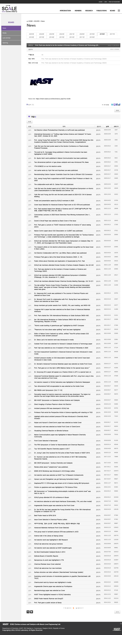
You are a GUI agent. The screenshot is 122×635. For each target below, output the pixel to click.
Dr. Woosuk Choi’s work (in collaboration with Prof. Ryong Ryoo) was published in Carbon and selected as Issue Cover (61, 300)
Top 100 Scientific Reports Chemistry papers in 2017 (51, 449)
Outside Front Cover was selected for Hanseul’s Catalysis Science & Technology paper (63, 344)
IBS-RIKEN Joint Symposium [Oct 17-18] (48, 390)
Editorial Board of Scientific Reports (46, 556)
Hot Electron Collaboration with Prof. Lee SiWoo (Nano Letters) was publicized (60, 253)
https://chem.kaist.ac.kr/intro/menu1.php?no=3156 (53, 99)
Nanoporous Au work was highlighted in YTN (49, 560)
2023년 (51, 34)
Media (4, 33)
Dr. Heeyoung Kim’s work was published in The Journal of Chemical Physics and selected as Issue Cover (61, 294)
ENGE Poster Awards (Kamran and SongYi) (48, 598)
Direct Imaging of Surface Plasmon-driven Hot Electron (52, 404)
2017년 (112, 34)
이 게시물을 (105, 105)
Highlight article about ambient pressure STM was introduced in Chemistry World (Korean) (61, 417)
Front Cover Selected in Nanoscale (45, 441)
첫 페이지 (67, 608)
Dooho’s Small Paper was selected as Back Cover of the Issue (55, 221)
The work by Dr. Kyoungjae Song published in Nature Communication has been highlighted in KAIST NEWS (60, 153)
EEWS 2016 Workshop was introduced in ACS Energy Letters (54, 471)
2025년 (31, 34)
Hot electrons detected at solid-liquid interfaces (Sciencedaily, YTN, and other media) (63, 501)
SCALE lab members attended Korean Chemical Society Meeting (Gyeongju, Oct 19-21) (63, 281)
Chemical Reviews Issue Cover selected (47, 564)
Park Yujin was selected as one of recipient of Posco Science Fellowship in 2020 (61, 348)
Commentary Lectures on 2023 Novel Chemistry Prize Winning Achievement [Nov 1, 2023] (62, 216)
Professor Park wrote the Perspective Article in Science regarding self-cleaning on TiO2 (63, 412)
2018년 (102, 34)
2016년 (31, 37)
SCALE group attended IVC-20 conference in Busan (51, 497)
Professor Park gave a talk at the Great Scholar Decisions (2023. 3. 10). (58, 257)
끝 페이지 (79, 608)
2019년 (92, 34)
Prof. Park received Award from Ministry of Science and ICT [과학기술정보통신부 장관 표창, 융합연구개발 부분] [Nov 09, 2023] (62, 210)
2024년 (41, 34)
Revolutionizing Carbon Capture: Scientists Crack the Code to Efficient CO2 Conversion (63, 174)
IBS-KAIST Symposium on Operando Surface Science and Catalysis (57, 400)
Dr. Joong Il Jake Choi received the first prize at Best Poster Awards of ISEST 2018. (62, 453)
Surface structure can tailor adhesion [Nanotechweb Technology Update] (58, 572)
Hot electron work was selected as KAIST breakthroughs (53, 548)
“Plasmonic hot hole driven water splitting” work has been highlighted (57, 329)
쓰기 (117, 612)
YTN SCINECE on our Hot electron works (47, 166)
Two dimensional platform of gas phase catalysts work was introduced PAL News (61, 162)
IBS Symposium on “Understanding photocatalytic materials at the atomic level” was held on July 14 (62, 492)
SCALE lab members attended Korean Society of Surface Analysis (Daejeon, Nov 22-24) (64, 265)
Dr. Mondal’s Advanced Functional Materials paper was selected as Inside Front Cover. (63, 364)
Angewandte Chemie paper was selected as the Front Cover (54, 505)
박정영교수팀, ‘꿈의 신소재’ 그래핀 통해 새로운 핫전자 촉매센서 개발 (57, 523)
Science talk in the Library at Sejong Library (48, 536)
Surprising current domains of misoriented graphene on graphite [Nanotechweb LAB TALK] (62, 577)
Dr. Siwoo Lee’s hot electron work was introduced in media (54, 340)
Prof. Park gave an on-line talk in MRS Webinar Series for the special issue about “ (62, 368)
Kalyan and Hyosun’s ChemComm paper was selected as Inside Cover (57, 422)
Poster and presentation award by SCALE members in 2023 (54, 201)
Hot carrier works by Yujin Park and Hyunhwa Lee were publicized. (56, 170)
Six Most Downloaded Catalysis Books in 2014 (49, 552)
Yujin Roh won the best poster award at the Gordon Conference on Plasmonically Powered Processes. (61, 147)
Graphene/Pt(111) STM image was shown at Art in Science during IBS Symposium (61, 483)
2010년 (92, 37)
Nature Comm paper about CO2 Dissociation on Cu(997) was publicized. (58, 231)
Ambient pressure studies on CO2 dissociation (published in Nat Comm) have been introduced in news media (62, 359)
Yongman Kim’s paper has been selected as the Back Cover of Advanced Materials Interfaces (62, 310)
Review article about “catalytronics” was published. (51, 467)
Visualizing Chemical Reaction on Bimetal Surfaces (51, 431)
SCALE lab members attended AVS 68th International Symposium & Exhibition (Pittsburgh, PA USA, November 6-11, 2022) (60, 276)
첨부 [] (31, 105)
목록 (117, 110)
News (4, 28)
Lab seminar (6, 38)
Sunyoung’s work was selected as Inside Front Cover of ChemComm (57, 426)
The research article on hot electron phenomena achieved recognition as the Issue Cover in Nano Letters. (63, 248)
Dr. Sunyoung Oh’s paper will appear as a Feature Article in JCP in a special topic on (62, 372)
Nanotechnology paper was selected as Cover (49, 590)
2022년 (61, 34)
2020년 (82, 34)
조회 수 (116, 126)
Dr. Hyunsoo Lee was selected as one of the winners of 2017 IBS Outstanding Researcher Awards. (60, 458)
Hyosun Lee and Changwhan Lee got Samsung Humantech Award (56, 479)
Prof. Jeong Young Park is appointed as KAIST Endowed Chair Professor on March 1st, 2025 (63, 179)
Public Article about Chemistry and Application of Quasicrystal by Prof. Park (59, 261)
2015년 (41, 37)
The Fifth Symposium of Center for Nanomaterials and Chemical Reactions (59, 445)
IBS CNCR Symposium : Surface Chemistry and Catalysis (53, 463)
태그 (31, 611)
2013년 (61, 37)
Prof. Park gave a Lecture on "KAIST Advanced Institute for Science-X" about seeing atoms (62, 226)
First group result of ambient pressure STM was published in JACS (56, 532)
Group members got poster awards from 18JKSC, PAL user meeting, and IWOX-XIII (62, 305)
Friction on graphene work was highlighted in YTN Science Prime (55, 487)
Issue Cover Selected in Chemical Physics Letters (50, 519)
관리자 (30, 49)
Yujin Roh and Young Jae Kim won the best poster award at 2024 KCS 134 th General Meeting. (63, 195)
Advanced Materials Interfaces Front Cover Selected (51, 528)
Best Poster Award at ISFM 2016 (45, 515)
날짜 (107, 126)
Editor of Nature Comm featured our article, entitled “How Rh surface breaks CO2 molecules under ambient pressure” (61, 335)
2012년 (71, 37)
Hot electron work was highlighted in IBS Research (51, 540)
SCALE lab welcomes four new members (47, 568)
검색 (28, 611)
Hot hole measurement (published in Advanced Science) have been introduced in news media (63, 353)
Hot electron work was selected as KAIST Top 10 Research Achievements (58, 475)
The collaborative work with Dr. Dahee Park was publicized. (54, 184)
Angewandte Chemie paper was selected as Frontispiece (53, 586)
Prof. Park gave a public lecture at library (47, 603)
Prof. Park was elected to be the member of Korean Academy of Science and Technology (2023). (68, 45)
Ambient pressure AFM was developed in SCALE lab (51, 408)
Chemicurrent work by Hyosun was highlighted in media (52, 582)
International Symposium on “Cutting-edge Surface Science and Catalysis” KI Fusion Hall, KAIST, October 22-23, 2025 (62, 135)
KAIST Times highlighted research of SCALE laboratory (52, 594)
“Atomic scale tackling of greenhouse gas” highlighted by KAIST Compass (59, 325)
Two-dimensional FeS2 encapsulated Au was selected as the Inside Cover (59, 386)
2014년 (51, 37)
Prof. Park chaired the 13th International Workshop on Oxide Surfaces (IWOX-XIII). (61, 315)
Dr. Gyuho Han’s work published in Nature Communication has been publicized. (61, 158)
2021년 (71, 34)
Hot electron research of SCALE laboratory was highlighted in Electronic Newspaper (62, 382)
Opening (5, 43)
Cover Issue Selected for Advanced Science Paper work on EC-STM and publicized (62, 205)
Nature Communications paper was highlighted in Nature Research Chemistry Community (60, 436)
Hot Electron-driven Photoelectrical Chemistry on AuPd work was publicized (59, 130)
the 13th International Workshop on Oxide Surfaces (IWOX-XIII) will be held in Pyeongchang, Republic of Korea (60, 320)
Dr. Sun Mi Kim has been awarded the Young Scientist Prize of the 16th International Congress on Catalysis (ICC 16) (62, 510)
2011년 (82, 37)
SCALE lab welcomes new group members (48, 544)
